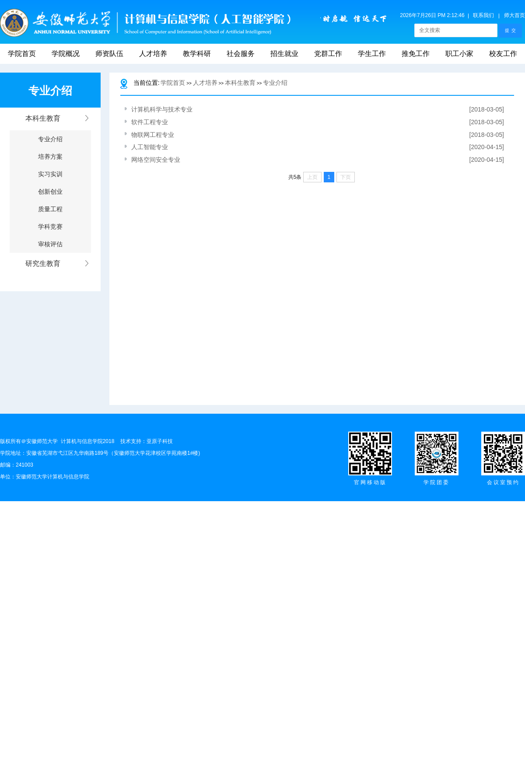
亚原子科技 (160, 441)
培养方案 (50, 156)
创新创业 (50, 191)
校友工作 (503, 53)
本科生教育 (240, 82)
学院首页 (22, 53)
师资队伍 (109, 53)
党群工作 (328, 53)
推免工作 (416, 53)
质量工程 (50, 209)
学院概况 (66, 53)
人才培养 (153, 53)
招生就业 (284, 53)
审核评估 (50, 244)
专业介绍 (50, 139)
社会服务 (241, 53)
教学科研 (197, 53)
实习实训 (50, 174)
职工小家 (459, 53)
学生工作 (372, 53)
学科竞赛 (50, 226)
